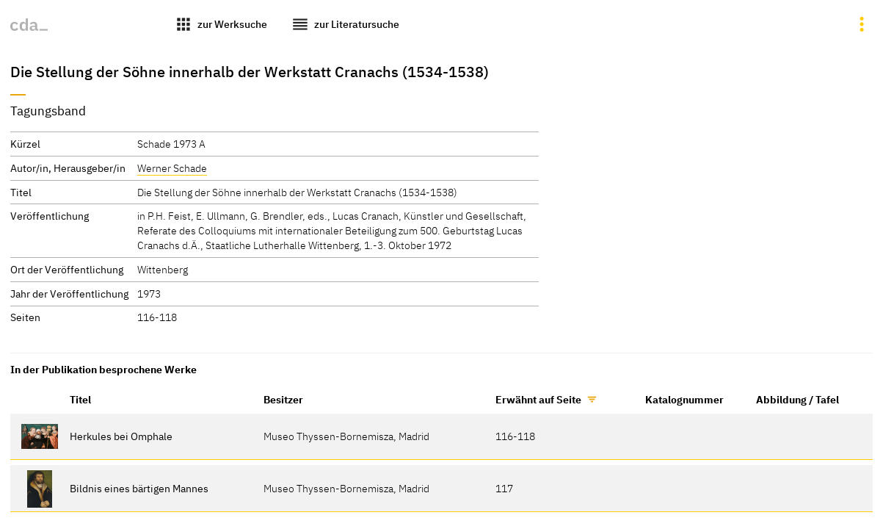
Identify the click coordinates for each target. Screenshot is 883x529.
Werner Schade (172, 168)
